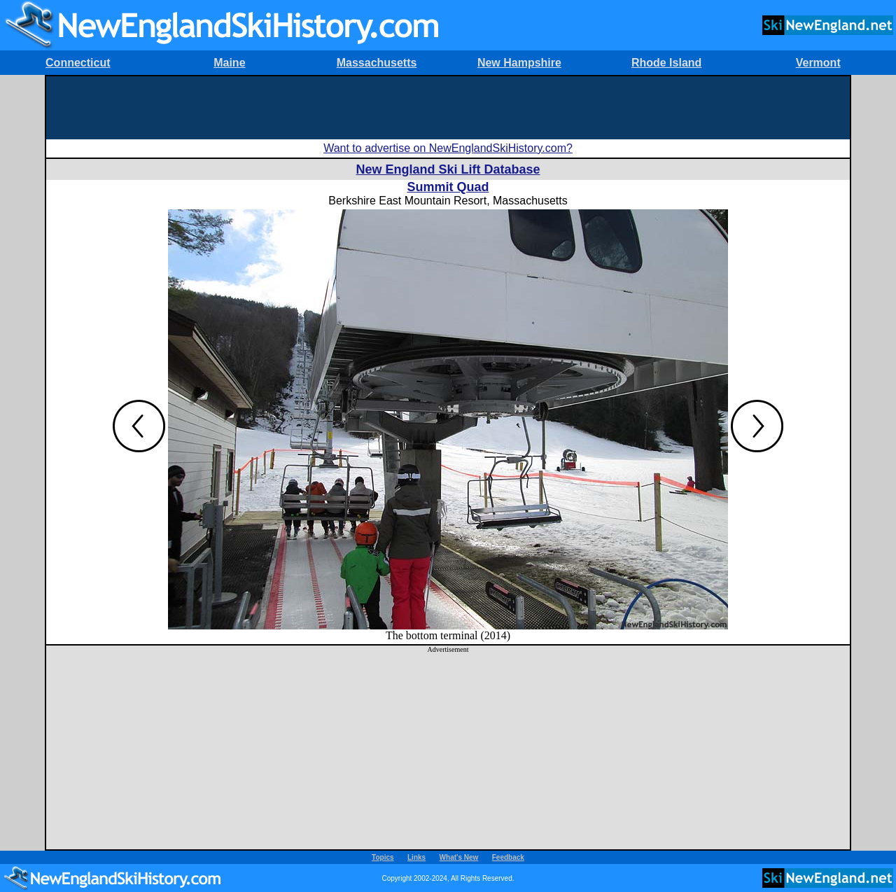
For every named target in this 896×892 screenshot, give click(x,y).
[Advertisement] (448, 107)
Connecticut (78, 63)
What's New (459, 857)
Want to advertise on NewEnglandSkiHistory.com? (448, 148)
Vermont (818, 63)
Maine (229, 63)
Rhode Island (666, 63)
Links (416, 857)
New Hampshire (519, 63)
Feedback (508, 857)
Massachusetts (377, 63)
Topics (382, 857)
